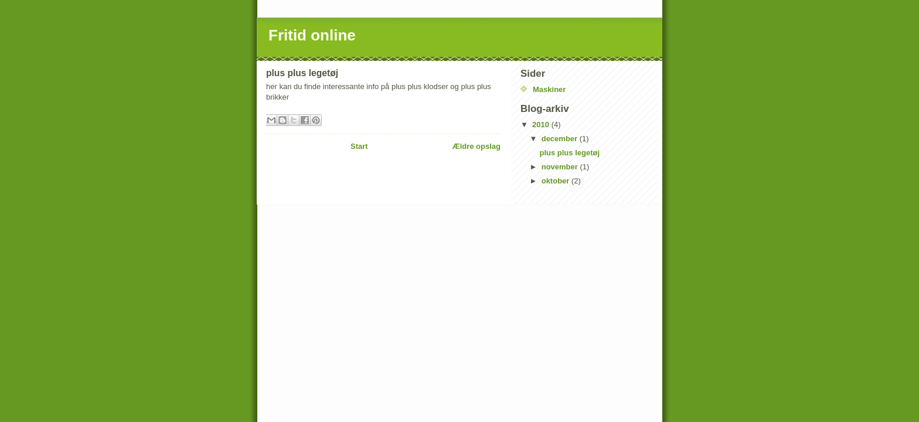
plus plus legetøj (569, 152)
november (561, 166)
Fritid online (312, 35)
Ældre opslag (476, 146)
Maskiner (549, 89)
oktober (556, 180)
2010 (542, 124)
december (561, 138)
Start (359, 146)
